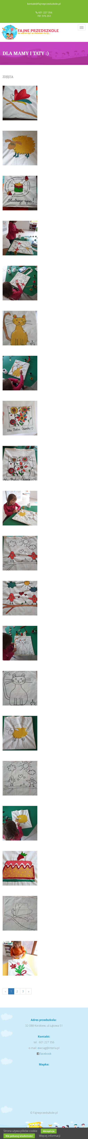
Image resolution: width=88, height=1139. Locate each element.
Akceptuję (49, 1131)
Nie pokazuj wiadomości (19, 1135)
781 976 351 (44, 15)
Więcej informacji (49, 1136)
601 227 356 (45, 12)
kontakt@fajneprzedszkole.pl (44, 3)
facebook (45, 1054)
